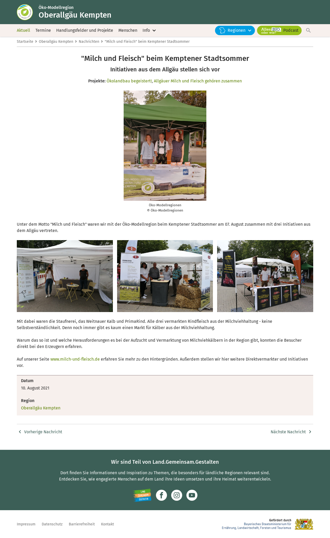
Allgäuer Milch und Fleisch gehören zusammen (198, 83)
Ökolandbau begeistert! (129, 83)
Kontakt (107, 524)
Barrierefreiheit (82, 524)
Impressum (26, 524)
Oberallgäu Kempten (56, 43)
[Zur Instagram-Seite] (176, 495)
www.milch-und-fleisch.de (74, 361)
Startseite (25, 43)
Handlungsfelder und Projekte (84, 31)
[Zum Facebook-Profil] (161, 495)
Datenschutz (52, 524)
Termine (43, 31)
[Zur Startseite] (28, 12)
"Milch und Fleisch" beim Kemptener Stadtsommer (147, 43)
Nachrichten (89, 43)
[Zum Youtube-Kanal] (191, 495)
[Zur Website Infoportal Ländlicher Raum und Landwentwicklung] (142, 495)
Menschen (127, 31)
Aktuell (23, 31)
